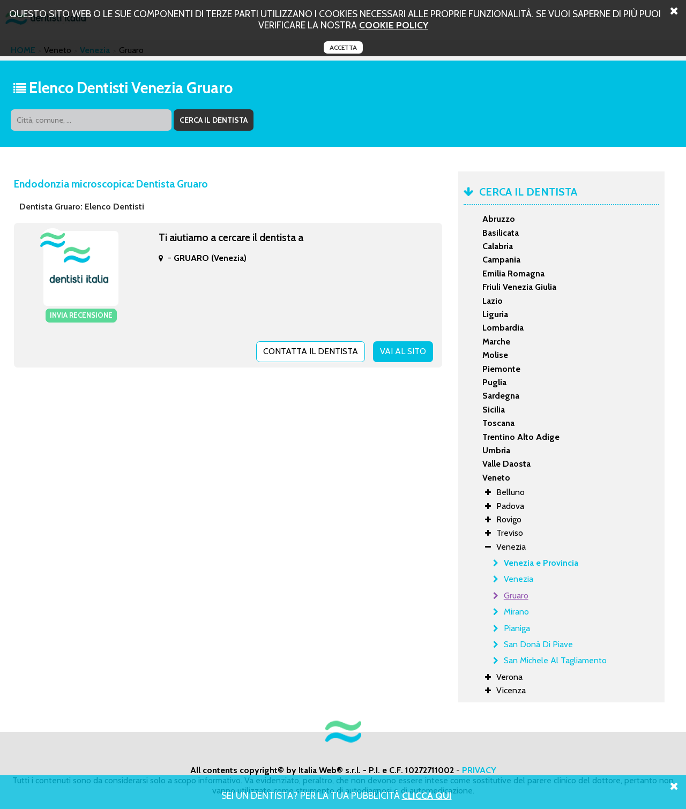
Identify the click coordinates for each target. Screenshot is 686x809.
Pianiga (517, 628)
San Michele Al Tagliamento (555, 660)
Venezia (518, 579)
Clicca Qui (427, 795)
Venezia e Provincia (541, 563)
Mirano (516, 611)
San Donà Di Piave (538, 644)
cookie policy (393, 25)
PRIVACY (479, 770)
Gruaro (516, 595)
